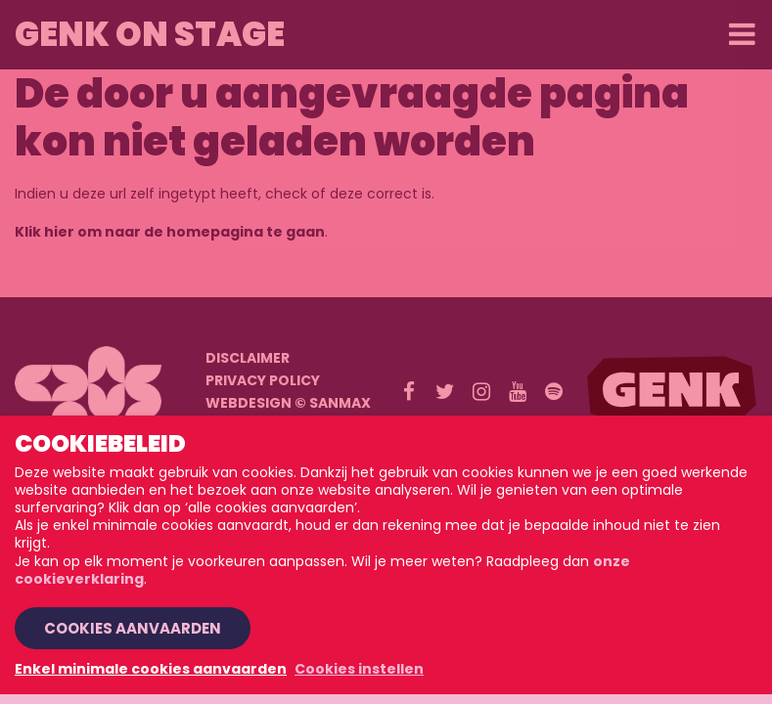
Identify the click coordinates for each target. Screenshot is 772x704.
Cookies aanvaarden (132, 628)
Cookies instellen (359, 669)
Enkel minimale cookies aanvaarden (151, 669)
